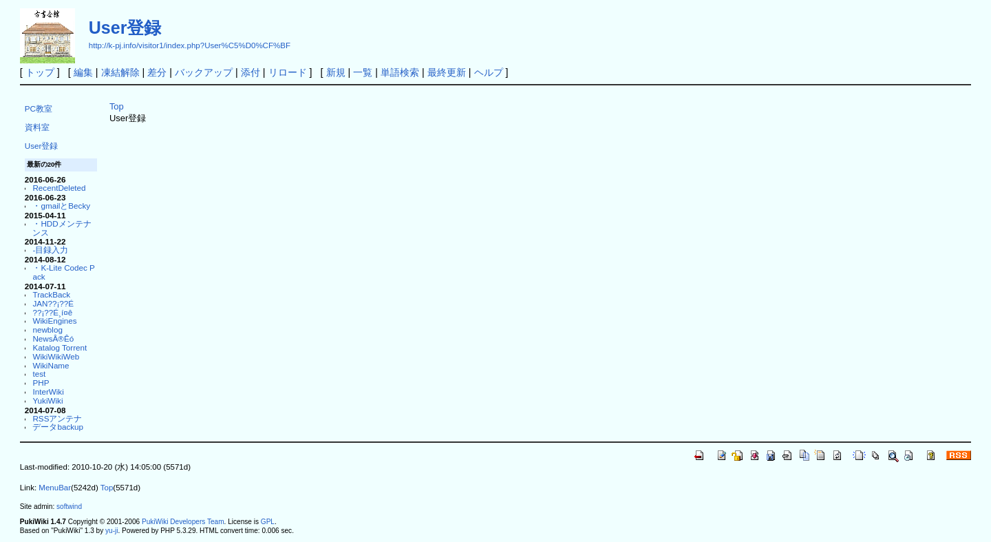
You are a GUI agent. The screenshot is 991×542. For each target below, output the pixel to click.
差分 (157, 72)
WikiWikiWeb (55, 356)
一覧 (362, 72)
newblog (47, 329)
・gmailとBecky (61, 205)
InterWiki (47, 391)
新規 (335, 72)
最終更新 (446, 72)
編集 (83, 72)
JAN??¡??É (53, 303)
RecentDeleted (58, 187)
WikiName (50, 365)
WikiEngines (54, 320)
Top (116, 106)
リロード (287, 72)
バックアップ (204, 72)
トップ (39, 72)
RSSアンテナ (57, 418)
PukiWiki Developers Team (183, 521)
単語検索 (400, 72)
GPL (268, 521)
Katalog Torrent (59, 347)
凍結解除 (120, 72)
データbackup (57, 426)
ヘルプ (488, 72)
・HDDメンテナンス (61, 228)
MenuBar (55, 487)
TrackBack (51, 294)
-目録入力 (50, 249)
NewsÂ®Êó (53, 338)
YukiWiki (47, 400)
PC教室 (38, 108)
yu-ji (111, 530)
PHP (40, 382)
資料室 (37, 127)
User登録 (125, 27)
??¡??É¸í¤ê (52, 312)
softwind (69, 506)
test (38, 373)
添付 (250, 72)
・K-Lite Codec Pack (63, 272)
